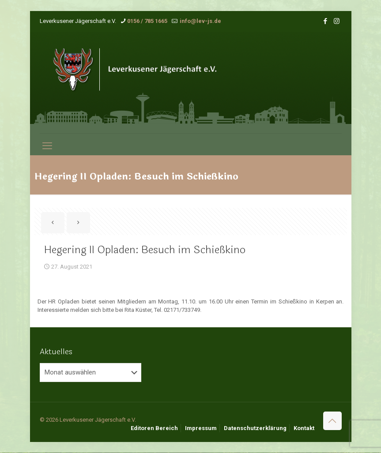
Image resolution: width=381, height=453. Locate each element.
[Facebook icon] (325, 21)
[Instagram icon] (336, 21)
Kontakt (304, 428)
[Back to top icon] (332, 421)
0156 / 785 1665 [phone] (147, 21)
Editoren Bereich (154, 428)
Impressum (201, 428)
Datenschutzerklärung (255, 428)
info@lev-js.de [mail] (199, 21)
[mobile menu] (47, 146)
